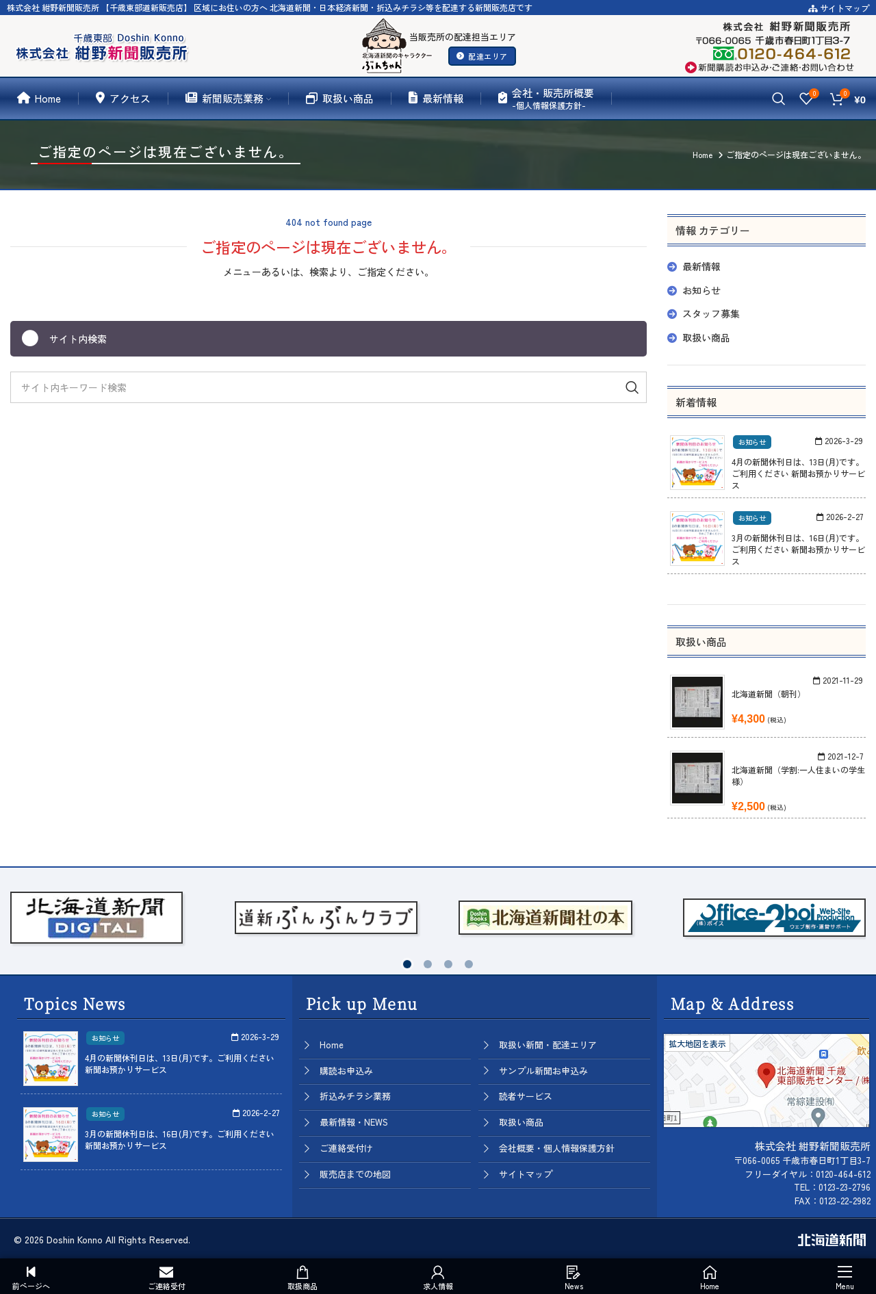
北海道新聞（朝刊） (769, 693)
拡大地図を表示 (697, 1043)
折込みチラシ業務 (355, 1095)
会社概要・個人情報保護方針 (557, 1147)
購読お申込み (346, 1070)
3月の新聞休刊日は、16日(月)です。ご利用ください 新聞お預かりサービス (798, 549)
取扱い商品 (706, 337)
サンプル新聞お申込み (543, 1070)
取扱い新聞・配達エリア (548, 1044)
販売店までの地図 (355, 1173)
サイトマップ (838, 8)
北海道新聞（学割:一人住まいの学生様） (798, 775)
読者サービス (525, 1095)
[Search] (779, 98)
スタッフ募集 (711, 313)
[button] (407, 964)
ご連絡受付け (346, 1147)
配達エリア (482, 56)
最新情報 (701, 266)
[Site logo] (104, 44)
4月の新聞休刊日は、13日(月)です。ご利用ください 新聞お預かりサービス (798, 473)
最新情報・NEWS (354, 1121)
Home (332, 1044)
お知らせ (701, 290)
